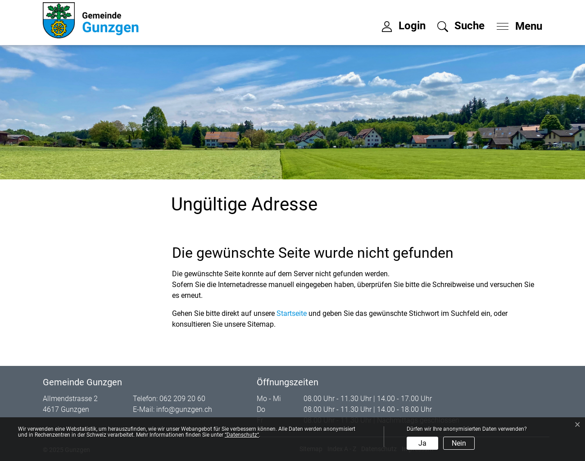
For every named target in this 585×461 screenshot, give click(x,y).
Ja (422, 443)
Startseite (292, 313)
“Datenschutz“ (242, 435)
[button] (460, 25)
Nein (459, 443)
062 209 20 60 (182, 398)
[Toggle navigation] (516, 23)
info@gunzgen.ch (184, 409)
